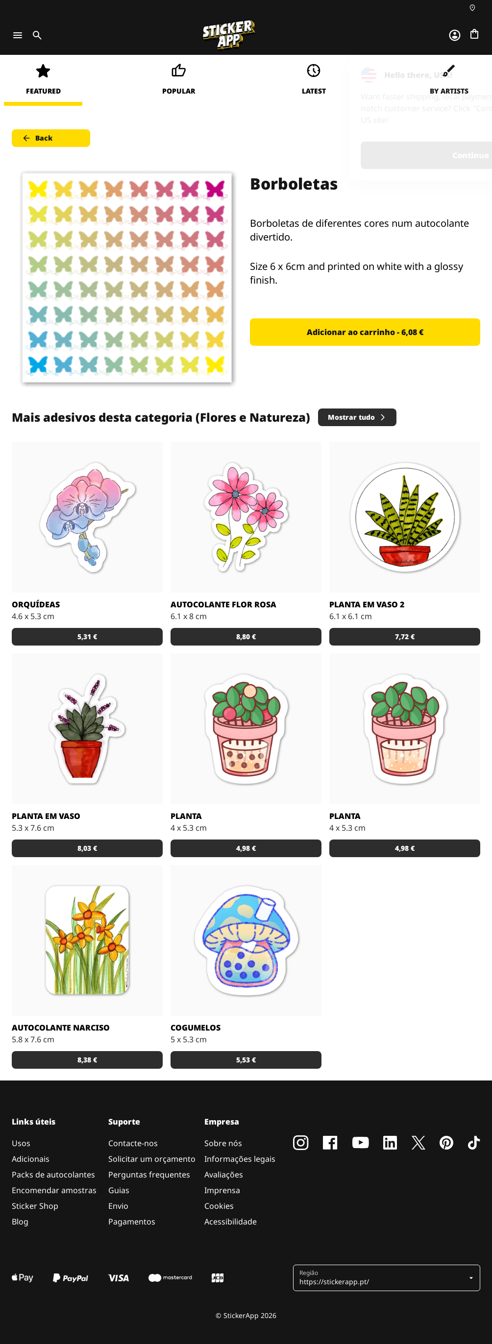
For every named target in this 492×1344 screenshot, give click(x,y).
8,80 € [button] (246, 636)
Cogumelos (196, 1027)
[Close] (462, 75)
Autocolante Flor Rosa (223, 604)
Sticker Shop (35, 1205)
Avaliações (223, 1174)
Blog (20, 1221)
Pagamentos (131, 1221)
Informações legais (239, 1158)
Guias (118, 1190)
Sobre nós (223, 1143)
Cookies (219, 1205)
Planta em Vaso (46, 816)
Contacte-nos (133, 1143)
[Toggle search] (35, 35)
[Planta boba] (246, 728)
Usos (21, 1143)
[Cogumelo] (246, 940)
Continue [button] (360, 155)
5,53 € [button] (246, 1059)
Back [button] (37, 138)
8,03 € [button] (87, 848)
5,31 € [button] (87, 636)
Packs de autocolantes (53, 1174)
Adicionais (30, 1158)
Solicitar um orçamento (152, 1158)
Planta (186, 816)
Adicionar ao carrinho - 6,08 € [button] (365, 332)
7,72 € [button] (405, 636)
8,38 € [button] (87, 1059)
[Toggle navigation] (18, 35)
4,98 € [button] (246, 848)
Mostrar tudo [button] (357, 417)
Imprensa (222, 1190)
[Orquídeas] (87, 517)
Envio (118, 1205)
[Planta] (404, 728)
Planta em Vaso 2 (366, 604)
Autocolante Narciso (61, 1027)
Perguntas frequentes (149, 1174)
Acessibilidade (230, 1221)
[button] (383, 1278)
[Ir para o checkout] (474, 34)
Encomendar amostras (54, 1190)
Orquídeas (36, 604)
